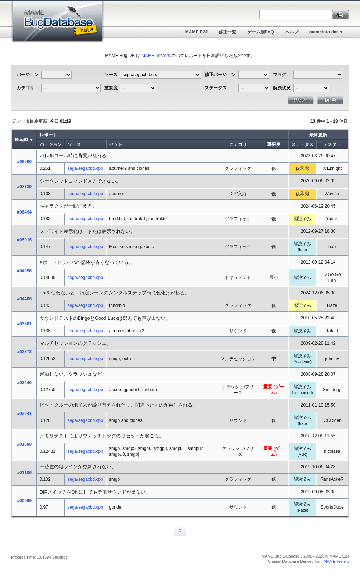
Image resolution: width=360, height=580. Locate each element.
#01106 (24, 472)
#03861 (24, 323)
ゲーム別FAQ (260, 32)
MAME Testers (155, 55)
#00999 (24, 500)
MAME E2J (196, 32)
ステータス (302, 144)
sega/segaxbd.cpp (85, 168)
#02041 (24, 413)
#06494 (24, 212)
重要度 (273, 144)
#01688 (24, 444)
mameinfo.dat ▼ (326, 32)
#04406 (24, 298)
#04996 (24, 270)
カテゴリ (238, 144)
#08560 (24, 161)
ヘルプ (291, 32)
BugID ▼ (24, 139)
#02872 (24, 351)
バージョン (51, 144)
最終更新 (318, 134)
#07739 (24, 186)
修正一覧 (227, 32)
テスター (332, 144)
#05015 (24, 240)
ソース (74, 144)
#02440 (24, 382)
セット (115, 144)
